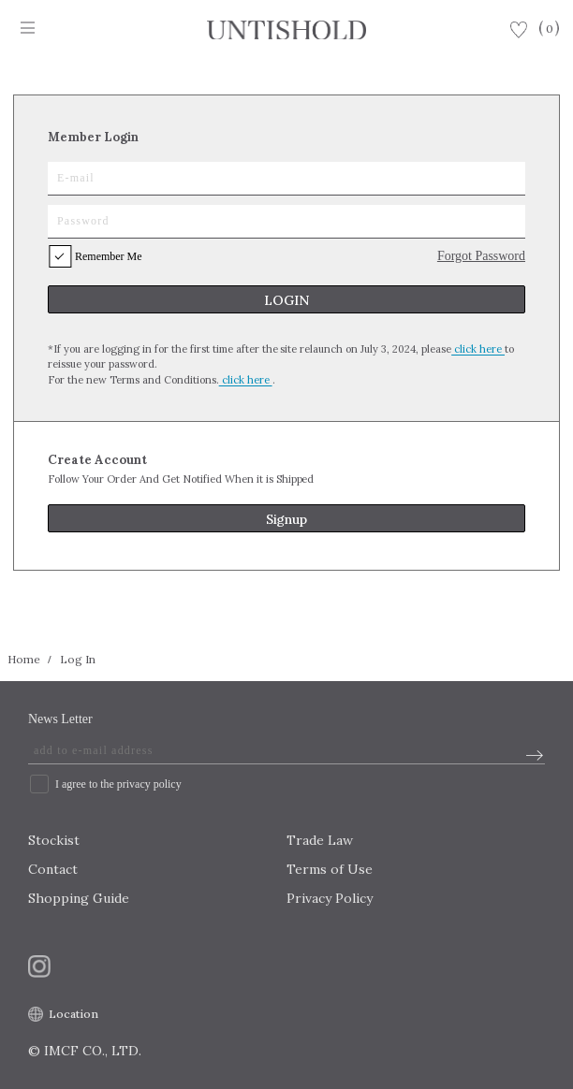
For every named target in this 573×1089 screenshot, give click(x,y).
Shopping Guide (78, 898)
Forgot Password (481, 256)
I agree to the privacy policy (118, 784)
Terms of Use (329, 869)
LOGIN (286, 300)
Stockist (54, 840)
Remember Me (108, 256)
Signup (287, 519)
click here (478, 349)
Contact (53, 869)
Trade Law (319, 840)
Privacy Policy (329, 898)
